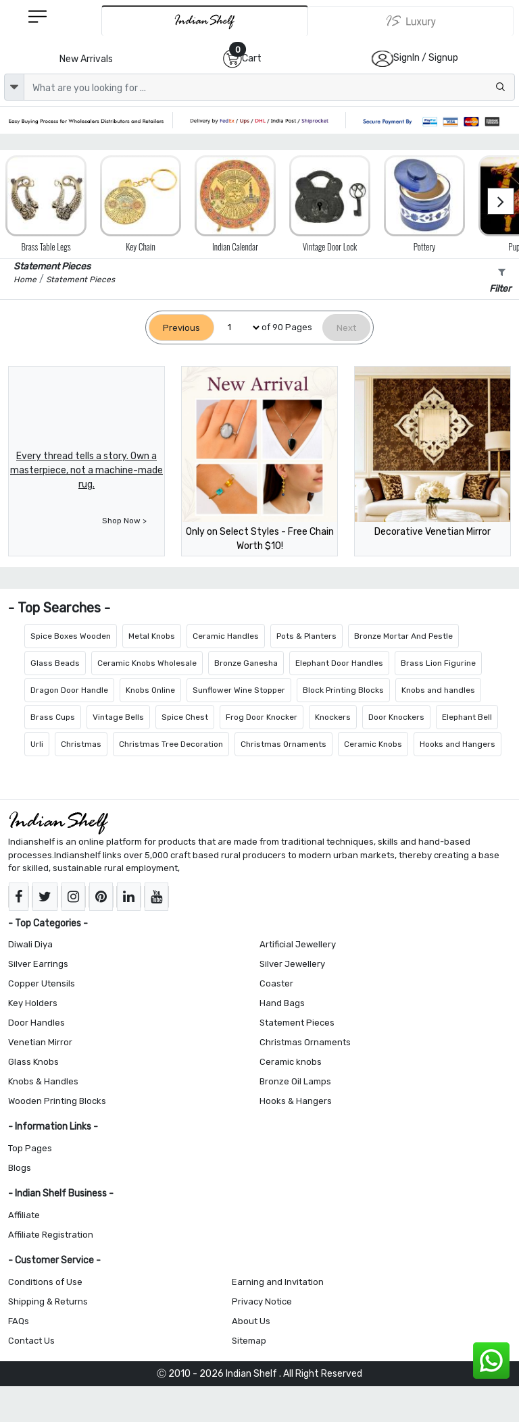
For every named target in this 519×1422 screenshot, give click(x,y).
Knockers (333, 717)
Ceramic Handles (226, 636)
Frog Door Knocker (261, 717)
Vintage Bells (118, 717)
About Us (251, 1321)
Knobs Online (150, 690)
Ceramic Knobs (373, 744)
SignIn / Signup (425, 57)
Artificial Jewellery (298, 944)
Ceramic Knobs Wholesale (147, 663)
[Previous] (181, 328)
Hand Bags (282, 1003)
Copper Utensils (41, 983)
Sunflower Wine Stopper (239, 690)
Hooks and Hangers (457, 744)
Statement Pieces (297, 1023)
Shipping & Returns (48, 1301)
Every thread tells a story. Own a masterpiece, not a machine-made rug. (86, 470)
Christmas (81, 744)
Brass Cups (52, 717)
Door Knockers (396, 717)
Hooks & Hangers (296, 1101)
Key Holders (32, 1003)
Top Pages (30, 1148)
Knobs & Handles (43, 1081)
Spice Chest (185, 717)
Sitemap (249, 1341)
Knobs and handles (438, 690)
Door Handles (36, 1023)
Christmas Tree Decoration (171, 744)
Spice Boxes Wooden (70, 636)
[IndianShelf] (204, 20)
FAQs (18, 1321)
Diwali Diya (30, 944)
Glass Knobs (33, 1062)
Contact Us (31, 1341)
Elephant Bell (467, 717)
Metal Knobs (151, 636)
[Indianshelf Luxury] (411, 21)
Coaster (276, 983)
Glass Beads (55, 663)
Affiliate (24, 1215)
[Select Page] (238, 328)
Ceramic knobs (291, 1062)
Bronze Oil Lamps (295, 1081)
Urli (36, 744)
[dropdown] (14, 87)
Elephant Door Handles (339, 663)
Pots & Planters (306, 636)
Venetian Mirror (40, 1042)
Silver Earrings (38, 964)
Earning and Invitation (278, 1282)
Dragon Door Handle (69, 690)
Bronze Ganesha (246, 663)
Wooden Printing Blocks (57, 1101)
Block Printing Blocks (343, 690)
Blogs (19, 1168)
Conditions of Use (45, 1282)
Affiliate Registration (50, 1235)
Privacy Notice (262, 1301)
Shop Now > (124, 520)
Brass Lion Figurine (438, 663)
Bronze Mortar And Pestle (403, 636)
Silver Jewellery (292, 964)
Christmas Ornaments (283, 744)
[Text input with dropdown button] (269, 87)
